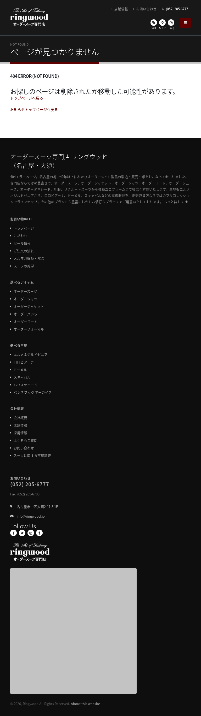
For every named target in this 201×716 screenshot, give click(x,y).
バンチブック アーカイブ (33, 392)
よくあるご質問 (25, 440)
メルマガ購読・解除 (29, 258)
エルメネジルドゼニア (31, 354)
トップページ (24, 228)
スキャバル (22, 377)
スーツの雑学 (24, 265)
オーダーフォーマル (29, 329)
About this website (85, 703)
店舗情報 (119, 8)
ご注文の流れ (24, 250)
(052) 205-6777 (177, 8)
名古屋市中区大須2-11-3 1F (37, 506)
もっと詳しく (176, 201)
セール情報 (22, 243)
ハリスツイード (25, 384)
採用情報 (20, 432)
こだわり (20, 235)
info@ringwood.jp (31, 516)
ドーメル (20, 369)
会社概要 (20, 417)
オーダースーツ (25, 291)
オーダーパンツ (26, 313)
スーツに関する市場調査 (32, 455)
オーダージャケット (29, 306)
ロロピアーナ (24, 361)
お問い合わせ (145, 8)
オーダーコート (25, 321)
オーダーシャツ (25, 298)
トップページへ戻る (26, 97)
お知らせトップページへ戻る (34, 109)
